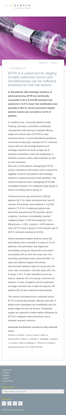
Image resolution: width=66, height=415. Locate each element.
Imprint (6, 375)
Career (6, 373)
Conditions (8, 381)
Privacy (6, 378)
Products (7, 370)
